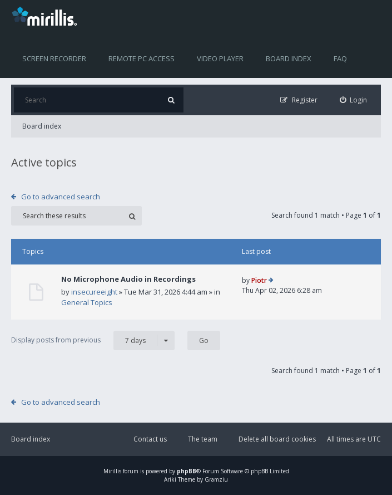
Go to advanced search (60, 197)
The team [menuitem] (202, 439)
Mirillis (112, 471)
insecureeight (94, 292)
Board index (288, 58)
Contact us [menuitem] (150, 439)
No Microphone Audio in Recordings (128, 279)
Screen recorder (54, 58)
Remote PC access (141, 58)
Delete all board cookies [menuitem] (277, 439)
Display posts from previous (93, 340)
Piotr (259, 280)
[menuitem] (354, 99)
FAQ (340, 58)
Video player (220, 58)
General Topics (86, 302)
